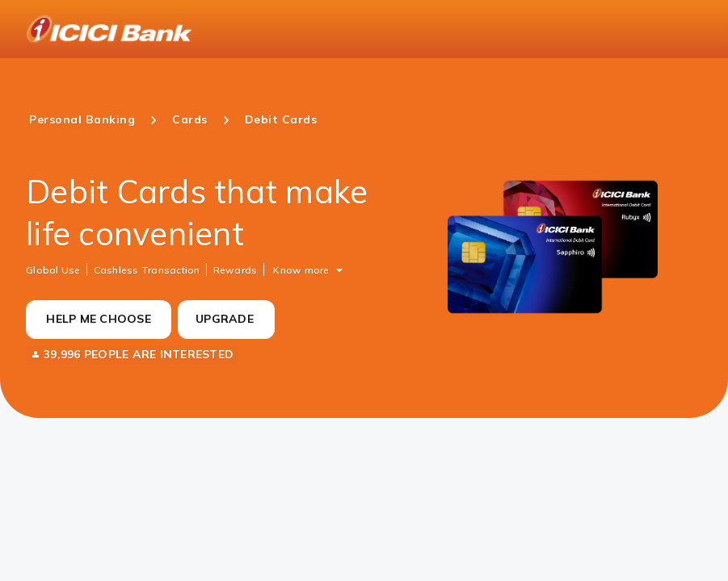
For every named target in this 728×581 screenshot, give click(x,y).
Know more (301, 269)
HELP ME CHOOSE (98, 318)
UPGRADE (225, 318)
